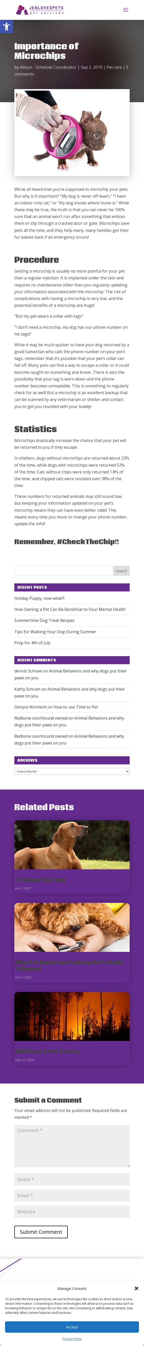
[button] (6, 26)
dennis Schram (28, 671)
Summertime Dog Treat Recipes (44, 620)
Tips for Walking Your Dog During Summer (55, 631)
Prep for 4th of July (32, 643)
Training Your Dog (40, 880)
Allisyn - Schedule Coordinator (48, 67)
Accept (72, 1326)
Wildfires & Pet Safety (47, 1051)
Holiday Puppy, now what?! (39, 598)
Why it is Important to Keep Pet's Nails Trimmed (69, 966)
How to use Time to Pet (76, 707)
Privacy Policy (72, 1339)
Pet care (114, 67)
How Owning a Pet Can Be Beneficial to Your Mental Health (70, 609)
